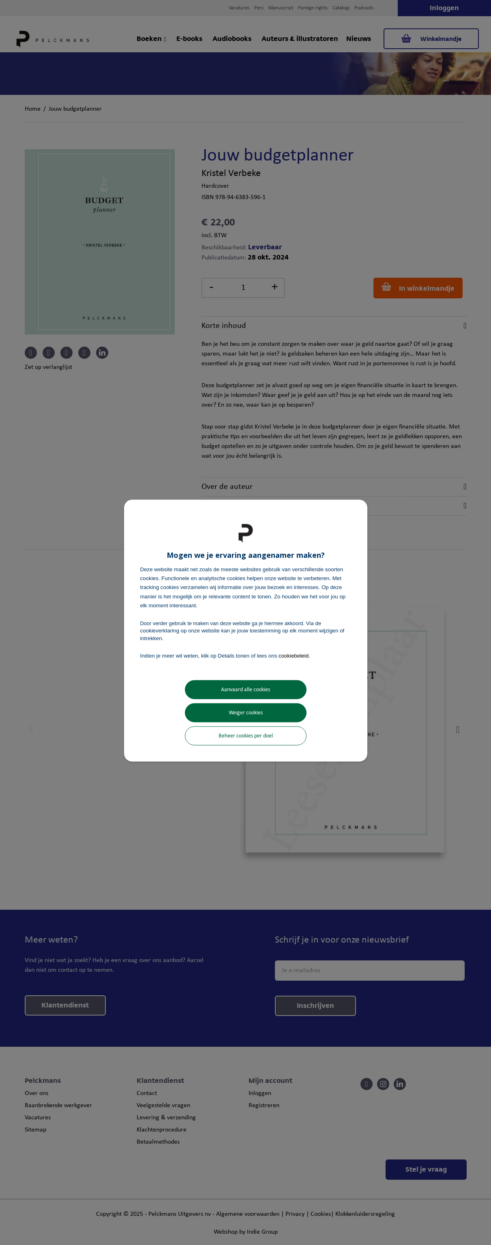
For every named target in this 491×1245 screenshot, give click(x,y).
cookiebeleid (294, 655)
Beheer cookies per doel (246, 736)
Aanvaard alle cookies (245, 690)
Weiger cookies (246, 713)
